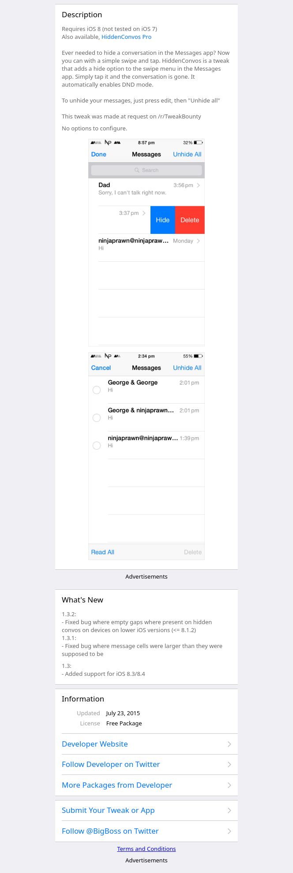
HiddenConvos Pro (126, 37)
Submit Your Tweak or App (108, 810)
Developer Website (95, 744)
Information (83, 699)
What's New (82, 600)
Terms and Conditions (146, 849)
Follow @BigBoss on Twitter (110, 831)
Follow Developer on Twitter (111, 764)
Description (82, 14)
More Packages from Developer (117, 785)
